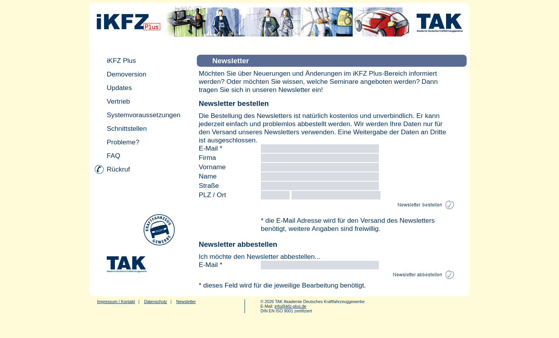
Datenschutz (155, 301)
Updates (119, 88)
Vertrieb (118, 101)
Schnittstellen (127, 128)
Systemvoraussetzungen (144, 115)
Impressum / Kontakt (116, 301)
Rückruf (118, 169)
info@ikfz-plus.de (290, 306)
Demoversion (126, 74)
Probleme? (123, 142)
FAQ (113, 155)
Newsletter (186, 301)
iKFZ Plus (121, 60)
